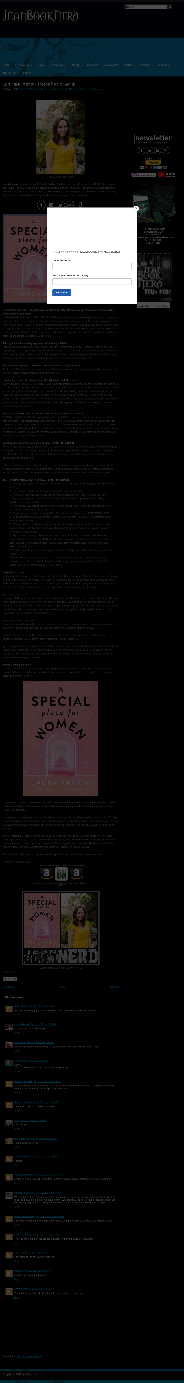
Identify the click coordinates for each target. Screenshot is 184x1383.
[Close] (136, 208)
